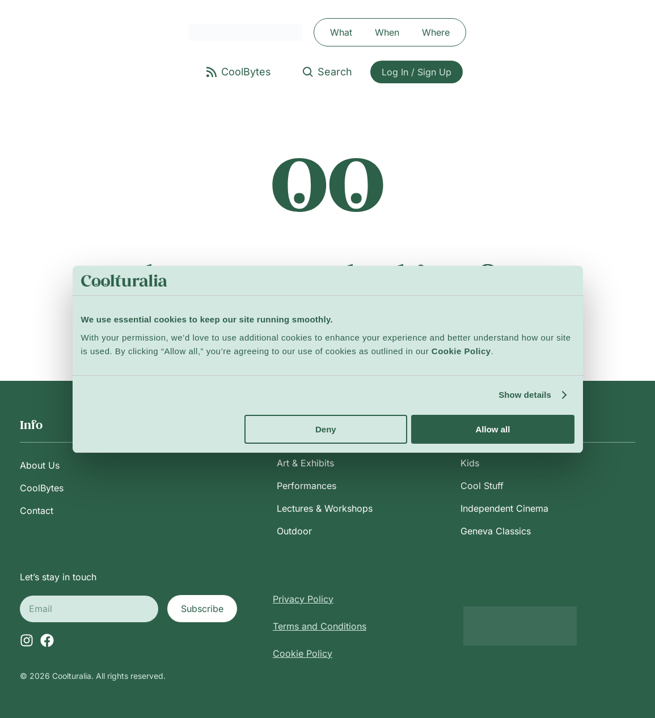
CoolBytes (42, 488)
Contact (36, 510)
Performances (306, 485)
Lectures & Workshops (325, 508)
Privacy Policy (303, 599)
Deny (325, 429)
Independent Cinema (504, 508)
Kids (469, 463)
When (387, 32)
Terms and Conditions (319, 626)
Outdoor (294, 531)
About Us (40, 465)
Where (436, 32)
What (341, 32)
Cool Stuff (482, 485)
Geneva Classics (495, 531)
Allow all (493, 429)
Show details (524, 395)
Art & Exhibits (305, 463)
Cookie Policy (302, 653)
